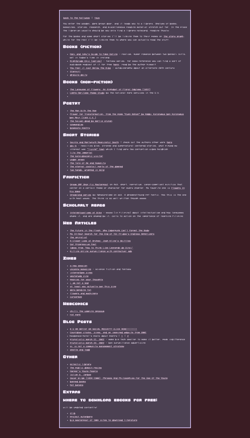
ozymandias (76, 124)
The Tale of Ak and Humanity (88, 163)
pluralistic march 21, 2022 (87, 339)
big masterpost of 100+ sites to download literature (103, 420)
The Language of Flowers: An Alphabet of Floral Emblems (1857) (110, 89)
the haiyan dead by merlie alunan (91, 121)
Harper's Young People (84, 371)
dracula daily (78, 75)
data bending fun (80, 290)
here (116, 64)
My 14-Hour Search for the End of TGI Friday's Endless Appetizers (112, 234)
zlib (72, 413)
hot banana (76, 385)
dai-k (73, 146)
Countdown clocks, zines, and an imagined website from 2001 (108, 332)
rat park (75, 315)
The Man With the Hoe (83, 111)
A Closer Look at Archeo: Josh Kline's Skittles (100, 241)
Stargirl (75, 71)
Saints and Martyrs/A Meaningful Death (94, 142)
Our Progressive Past (83, 244)
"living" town (95, 149)
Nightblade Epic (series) (86, 61)
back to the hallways (76, 18)
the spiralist (78, 237)
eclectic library (80, 364)
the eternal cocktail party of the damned (96, 166)
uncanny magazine (80, 269)
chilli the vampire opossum (87, 311)
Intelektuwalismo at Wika (86, 213)
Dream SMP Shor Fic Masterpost (89, 184)
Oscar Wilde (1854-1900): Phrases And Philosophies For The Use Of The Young (118, 378)
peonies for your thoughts (86, 279)
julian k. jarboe (80, 375)
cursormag (76, 297)
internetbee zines (81, 273)
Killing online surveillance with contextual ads (101, 251)
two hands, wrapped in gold (87, 170)
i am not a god (79, 283)
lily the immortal (81, 153)
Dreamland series (80, 195)
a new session (78, 266)
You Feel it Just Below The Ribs (90, 68)
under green (77, 160)
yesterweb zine (79, 276)
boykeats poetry (80, 128)
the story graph (173, 36)
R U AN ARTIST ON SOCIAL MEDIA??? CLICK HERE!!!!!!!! (103, 329)
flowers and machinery (84, 293)
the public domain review (86, 368)
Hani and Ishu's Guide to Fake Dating (93, 54)
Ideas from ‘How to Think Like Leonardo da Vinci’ (101, 248)
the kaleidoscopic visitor (86, 156)
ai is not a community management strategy (97, 346)
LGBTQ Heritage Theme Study (87, 93)
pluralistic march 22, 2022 (87, 343)
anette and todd (80, 350)
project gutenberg (81, 417)
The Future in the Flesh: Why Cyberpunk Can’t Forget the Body (109, 230)
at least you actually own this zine (93, 286)
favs (97, 18)
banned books (78, 381)
